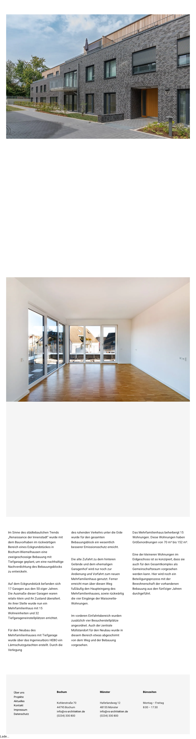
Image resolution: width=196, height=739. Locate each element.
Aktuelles (19, 701)
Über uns (19, 693)
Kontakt (18, 705)
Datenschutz (21, 714)
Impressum (20, 710)
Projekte (19, 697)
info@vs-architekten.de (71, 712)
